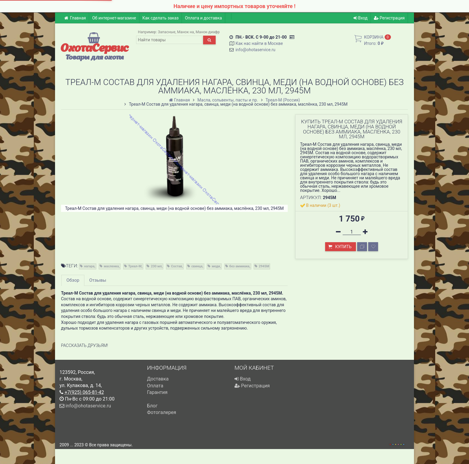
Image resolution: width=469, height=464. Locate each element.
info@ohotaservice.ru (255, 49)
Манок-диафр (208, 32)
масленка (111, 266)
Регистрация (389, 18)
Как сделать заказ (160, 18)
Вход (361, 18)
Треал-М (135, 266)
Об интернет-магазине (114, 18)
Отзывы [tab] (97, 280)
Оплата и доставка (203, 18)
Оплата (155, 386)
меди (216, 266)
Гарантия (157, 392)
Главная (75, 18)
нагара (89, 266)
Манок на (185, 32)
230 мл (156, 266)
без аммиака (239, 266)
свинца (196, 266)
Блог (152, 406)
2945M (264, 266)
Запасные (167, 32)
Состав (176, 266)
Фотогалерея (161, 412)
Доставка (158, 379)
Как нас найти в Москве (259, 43)
